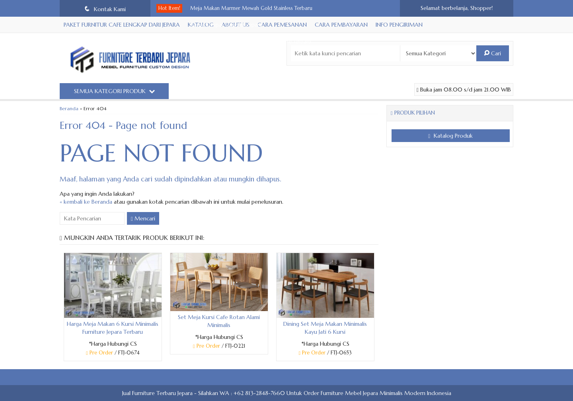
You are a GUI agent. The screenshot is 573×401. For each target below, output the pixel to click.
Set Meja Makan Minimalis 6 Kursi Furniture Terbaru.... (253, 42)
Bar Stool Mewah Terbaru (219, 58)
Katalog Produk (450, 135)
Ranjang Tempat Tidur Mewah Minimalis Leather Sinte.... (255, 92)
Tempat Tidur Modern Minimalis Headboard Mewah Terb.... (259, 125)
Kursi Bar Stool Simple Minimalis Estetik (235, 75)
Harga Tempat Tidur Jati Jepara (226, 25)
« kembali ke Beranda (86, 201)
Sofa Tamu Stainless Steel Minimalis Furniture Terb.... (250, 108)
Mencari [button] (143, 218)
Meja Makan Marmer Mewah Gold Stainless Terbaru (251, 8)
